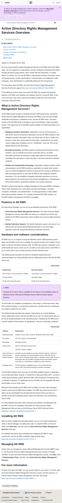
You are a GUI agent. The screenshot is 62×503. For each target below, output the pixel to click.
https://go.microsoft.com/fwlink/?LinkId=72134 (18, 439)
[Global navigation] (2, 2)
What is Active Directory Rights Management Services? (20, 47)
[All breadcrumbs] (3, 22)
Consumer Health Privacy (9, 500)
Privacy (42, 497)
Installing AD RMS (8, 55)
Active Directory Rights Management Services (21, 22)
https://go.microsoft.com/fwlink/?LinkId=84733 (18, 411)
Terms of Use (25, 500)
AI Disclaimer (6, 497)
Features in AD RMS (9, 49)
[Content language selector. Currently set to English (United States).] (11, 492)
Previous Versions (17, 497)
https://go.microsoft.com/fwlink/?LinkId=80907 (38, 88)
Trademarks (35, 500)
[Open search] (53, 2)
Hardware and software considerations (15, 52)
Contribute (35, 497)
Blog (26, 497)
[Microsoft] (31, 2)
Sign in (58, 2)
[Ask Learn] (55, 22)
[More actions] (58, 22)
